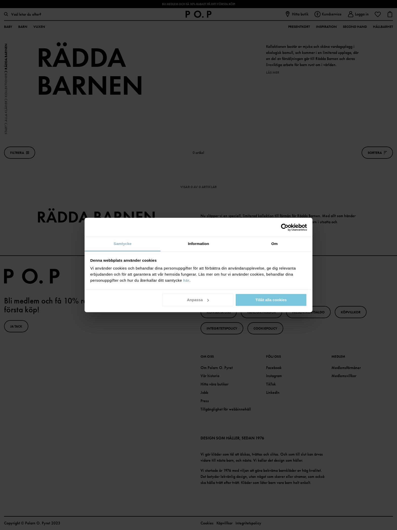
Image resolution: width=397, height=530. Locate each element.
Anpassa (198, 300)
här (186, 280)
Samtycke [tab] (123, 243)
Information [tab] (198, 243)
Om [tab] (274, 243)
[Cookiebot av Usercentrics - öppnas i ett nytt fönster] (285, 227)
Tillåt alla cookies (271, 300)
